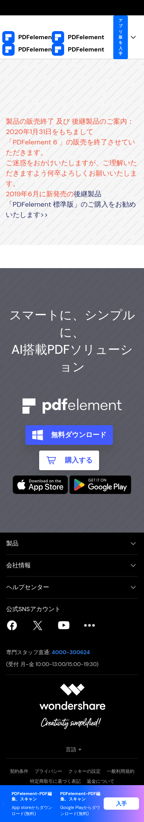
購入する (79, 460)
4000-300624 (71, 652)
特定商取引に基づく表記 (55, 781)
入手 (121, 803)
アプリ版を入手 (120, 37)
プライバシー (48, 771)
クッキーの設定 (84, 771)
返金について (100, 781)
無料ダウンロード (78, 434)
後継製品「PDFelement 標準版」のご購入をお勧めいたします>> (71, 204)
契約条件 (19, 771)
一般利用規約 (120, 771)
